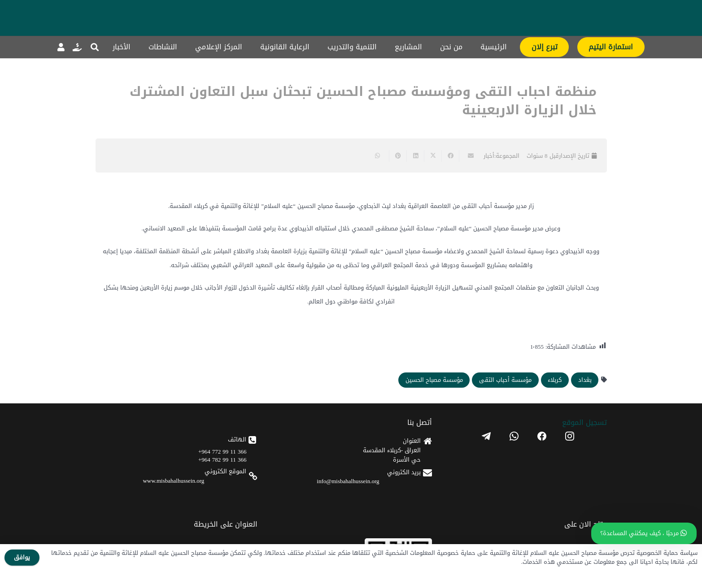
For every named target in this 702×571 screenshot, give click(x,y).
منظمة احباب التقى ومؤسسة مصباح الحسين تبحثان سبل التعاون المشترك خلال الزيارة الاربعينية (363, 100)
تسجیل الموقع (584, 422)
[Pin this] (397, 156)
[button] (95, 47)
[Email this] (467, 156)
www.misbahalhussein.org (173, 480)
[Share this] (450, 156)
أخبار (489, 155)
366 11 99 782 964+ (222, 459)
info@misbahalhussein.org (348, 481)
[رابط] (77, 47)
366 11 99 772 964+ (222, 451)
